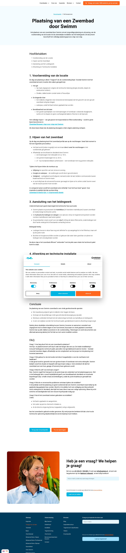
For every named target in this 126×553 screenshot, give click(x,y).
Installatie (47, 527)
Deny (37, 293)
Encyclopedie (67, 534)
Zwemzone (48, 534)
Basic (27, 531)
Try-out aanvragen (60, 430)
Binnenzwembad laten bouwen (51, 538)
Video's (65, 531)
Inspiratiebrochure (69, 524)
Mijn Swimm (48, 521)
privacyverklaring (97, 490)
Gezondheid (29, 546)
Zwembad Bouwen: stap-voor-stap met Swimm (46, 124)
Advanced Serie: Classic (32, 537)
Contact (78, 3)
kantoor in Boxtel (86, 473)
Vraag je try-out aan (31, 524)
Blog (65, 521)
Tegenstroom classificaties (71, 527)
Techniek (28, 527)
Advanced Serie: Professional (34, 540)
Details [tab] (63, 264)
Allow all (88, 293)
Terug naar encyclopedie (40, 430)
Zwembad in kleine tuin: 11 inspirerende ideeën (46, 192)
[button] (44, 3)
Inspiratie (62, 3)
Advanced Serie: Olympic (33, 543)
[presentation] (79, 485)
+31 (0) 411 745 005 (81, 471)
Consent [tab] (36, 264)
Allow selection (63, 293)
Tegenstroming (49, 531)
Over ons (54, 3)
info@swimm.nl (102, 471)
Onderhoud (48, 524)
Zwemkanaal (29, 534)
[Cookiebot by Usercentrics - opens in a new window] (92, 258)
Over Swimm (29, 549)
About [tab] (89, 264)
